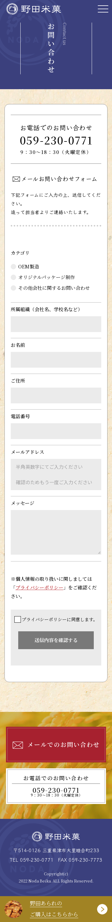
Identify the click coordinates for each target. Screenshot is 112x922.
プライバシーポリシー (39, 587)
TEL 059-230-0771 (31, 859)
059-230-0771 (56, 145)
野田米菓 (34, 9)
